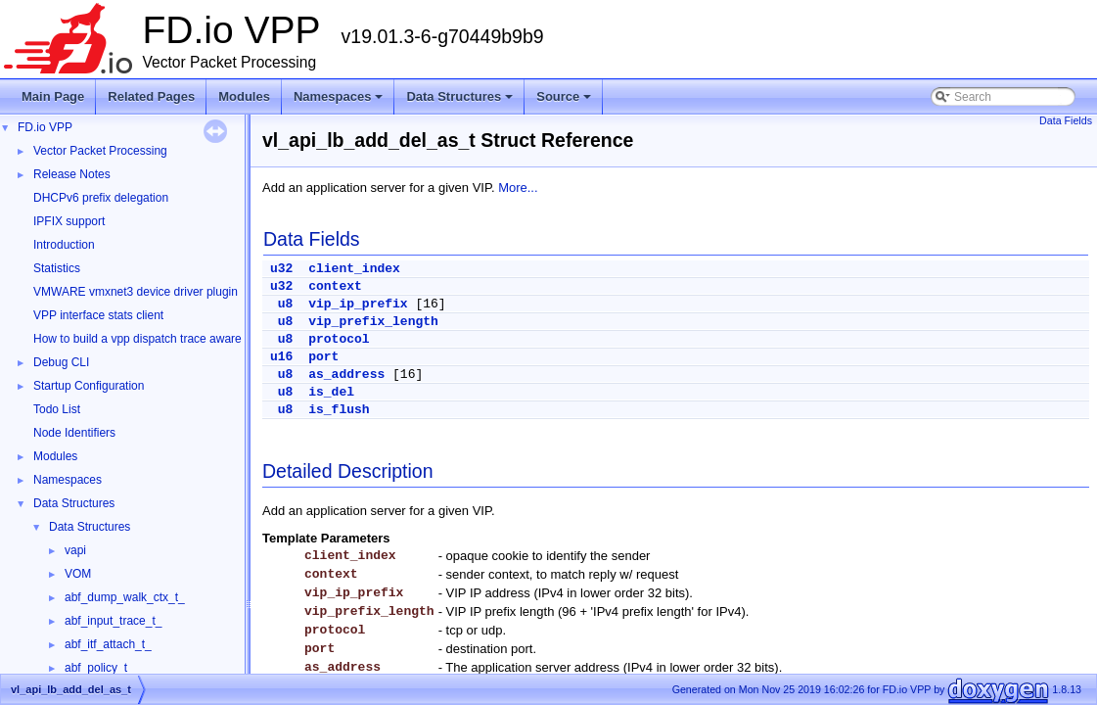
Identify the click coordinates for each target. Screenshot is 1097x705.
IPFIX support (69, 221)
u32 (281, 268)
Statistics (56, 268)
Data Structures (461, 102)
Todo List (56, 409)
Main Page (53, 96)
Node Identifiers (74, 433)
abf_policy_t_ (99, 668)
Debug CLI (61, 362)
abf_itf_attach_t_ (108, 644)
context (335, 286)
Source (565, 102)
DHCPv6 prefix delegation (100, 198)
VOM (78, 574)
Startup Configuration (88, 386)
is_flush (338, 409)
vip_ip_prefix (357, 304)
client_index (354, 268)
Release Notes (72, 174)
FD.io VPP (45, 127)
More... (517, 187)
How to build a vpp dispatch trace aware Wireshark (165, 339)
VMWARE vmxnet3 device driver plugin (135, 292)
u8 (286, 304)
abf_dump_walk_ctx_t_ (125, 597)
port (323, 357)
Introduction (64, 245)
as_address (346, 374)
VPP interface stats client (98, 315)
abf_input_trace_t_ (113, 621)
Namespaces (340, 102)
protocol (338, 339)
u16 (281, 357)
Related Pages (151, 96)
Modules (244, 96)
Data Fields (1065, 120)
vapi (75, 550)
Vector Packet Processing (100, 151)
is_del (331, 392)
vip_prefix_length (373, 321)
